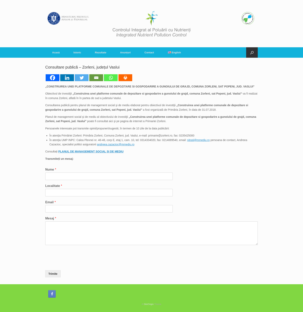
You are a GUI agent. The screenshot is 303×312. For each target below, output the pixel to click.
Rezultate (100, 52)
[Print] (125, 77)
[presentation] (75, 264)
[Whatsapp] (111, 77)
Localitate (53, 186)
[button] (252, 52)
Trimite (52, 273)
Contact (149, 52)
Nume (50, 169)
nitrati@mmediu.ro (198, 140)
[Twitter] (82, 77)
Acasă (56, 52)
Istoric (77, 52)
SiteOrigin (149, 304)
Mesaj (50, 218)
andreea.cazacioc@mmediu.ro (115, 144)
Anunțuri (125, 52)
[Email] (96, 77)
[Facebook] (52, 77)
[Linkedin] (67, 77)
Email (50, 202)
